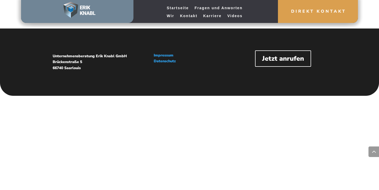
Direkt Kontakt (318, 11)
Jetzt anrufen (283, 58)
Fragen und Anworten (218, 8)
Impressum (163, 55)
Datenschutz (165, 61)
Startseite (178, 8)
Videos (235, 16)
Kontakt (188, 16)
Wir (170, 16)
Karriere (212, 16)
